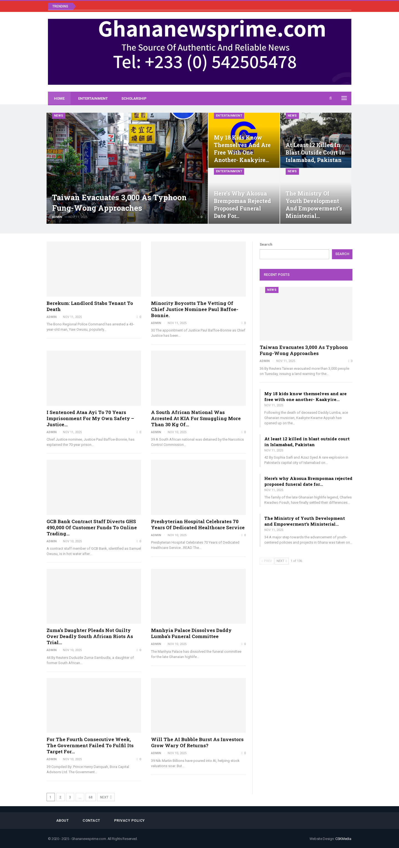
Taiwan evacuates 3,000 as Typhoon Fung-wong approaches (304, 350)
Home (59, 98)
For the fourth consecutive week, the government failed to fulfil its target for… (90, 745)
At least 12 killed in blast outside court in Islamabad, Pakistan (315, 152)
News (58, 115)
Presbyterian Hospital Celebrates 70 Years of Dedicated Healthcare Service (198, 524)
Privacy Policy (129, 820)
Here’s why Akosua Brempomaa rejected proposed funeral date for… (308, 481)
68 (91, 797)
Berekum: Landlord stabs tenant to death (90, 306)
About (62, 820)
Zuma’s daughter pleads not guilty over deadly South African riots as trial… (90, 636)
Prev (267, 561)
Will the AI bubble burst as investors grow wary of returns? (197, 742)
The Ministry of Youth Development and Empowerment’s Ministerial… (304, 521)
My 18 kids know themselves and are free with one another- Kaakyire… (305, 396)
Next (106, 797)
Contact (91, 820)
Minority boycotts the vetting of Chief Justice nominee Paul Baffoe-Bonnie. (194, 309)
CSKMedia (343, 839)
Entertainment (93, 98)
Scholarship (134, 98)
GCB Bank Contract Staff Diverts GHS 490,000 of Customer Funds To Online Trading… (92, 527)
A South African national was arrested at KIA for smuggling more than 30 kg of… (196, 418)
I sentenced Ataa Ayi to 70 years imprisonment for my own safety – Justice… (90, 418)
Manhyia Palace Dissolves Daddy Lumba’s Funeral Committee (191, 633)
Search (266, 244)
